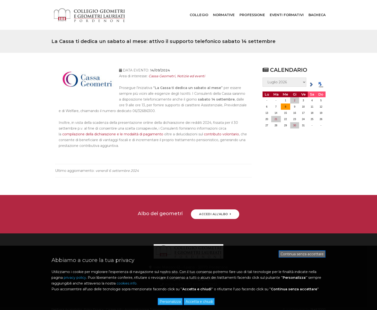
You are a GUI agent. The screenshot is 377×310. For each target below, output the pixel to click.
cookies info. (127, 283)
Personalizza (170, 301)
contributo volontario (221, 127)
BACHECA (313, 8)
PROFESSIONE (248, 8)
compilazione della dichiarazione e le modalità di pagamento (112, 127)
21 (276, 106)
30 (294, 113)
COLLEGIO (195, 8)
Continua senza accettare (302, 254)
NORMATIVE (220, 8)
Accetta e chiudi (199, 301)
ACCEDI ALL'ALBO (215, 201)
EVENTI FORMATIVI (283, 8)
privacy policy (75, 277)
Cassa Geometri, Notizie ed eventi (177, 69)
